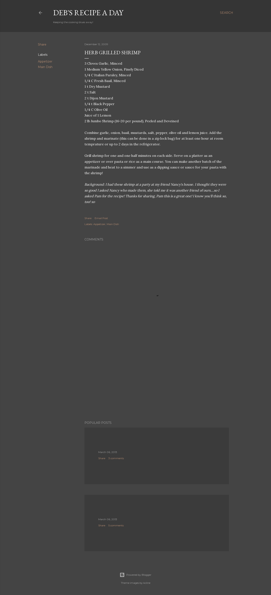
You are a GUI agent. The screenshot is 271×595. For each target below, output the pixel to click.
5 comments (116, 525)
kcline (146, 582)
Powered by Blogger (135, 574)
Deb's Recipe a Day (88, 13)
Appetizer (45, 61)
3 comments (116, 458)
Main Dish (45, 67)
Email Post (101, 218)
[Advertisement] (156, 380)
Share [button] (42, 44)
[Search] (226, 13)
